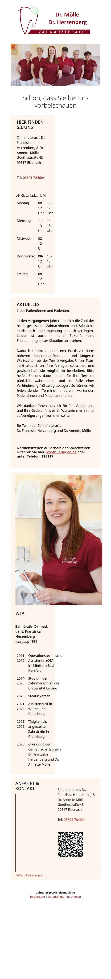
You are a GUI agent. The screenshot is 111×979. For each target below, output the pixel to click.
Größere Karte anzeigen (29, 875)
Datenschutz (56, 897)
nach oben (74, 897)
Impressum (37, 897)
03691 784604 (34, 177)
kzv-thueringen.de (61, 452)
